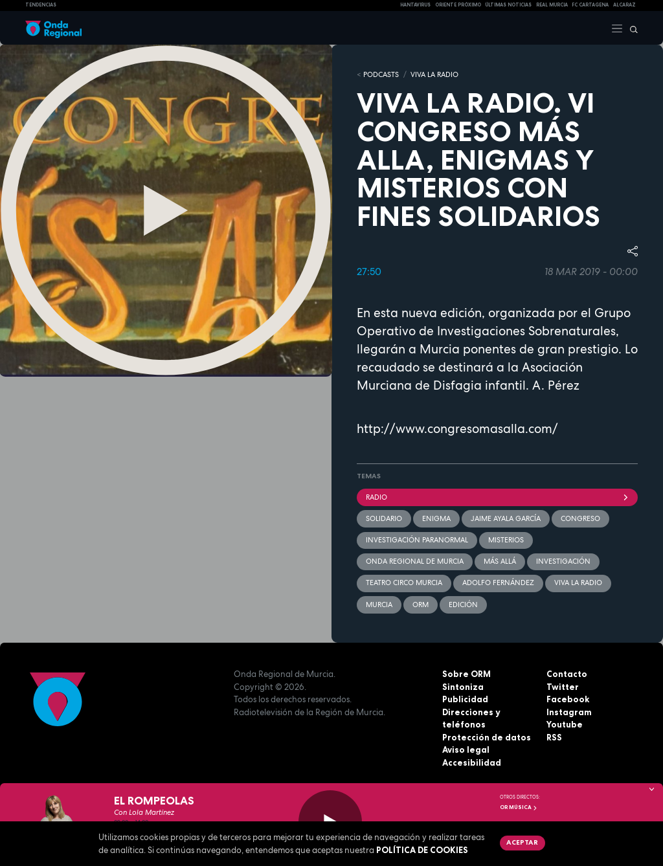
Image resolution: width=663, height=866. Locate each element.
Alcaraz (624, 5)
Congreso (580, 518)
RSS (554, 737)
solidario (384, 518)
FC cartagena (590, 5)
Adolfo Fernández (498, 582)
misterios (506, 539)
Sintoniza (463, 687)
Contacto (566, 674)
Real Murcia (552, 5)
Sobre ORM (466, 674)
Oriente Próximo (458, 5)
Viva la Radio (434, 74)
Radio (497, 497)
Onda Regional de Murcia (415, 561)
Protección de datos (486, 737)
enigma (436, 518)
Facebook (567, 699)
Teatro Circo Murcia (404, 582)
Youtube (564, 724)
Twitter (562, 687)
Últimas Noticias (508, 5)
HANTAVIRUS (415, 5)
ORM (420, 604)
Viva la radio (578, 582)
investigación (563, 561)
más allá (500, 561)
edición (463, 604)
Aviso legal (465, 749)
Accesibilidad (471, 762)
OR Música (518, 807)
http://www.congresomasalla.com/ (457, 429)
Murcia (379, 604)
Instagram (569, 712)
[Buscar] (631, 27)
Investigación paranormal (417, 539)
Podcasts (381, 74)
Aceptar (522, 842)
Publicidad (465, 699)
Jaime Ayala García (506, 518)
